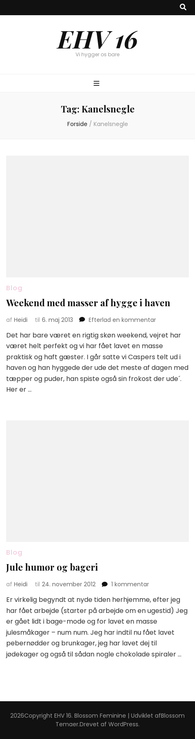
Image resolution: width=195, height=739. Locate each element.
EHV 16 (97, 38)
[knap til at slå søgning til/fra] (183, 7)
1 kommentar (130, 584)
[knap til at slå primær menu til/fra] (97, 84)
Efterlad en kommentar (122, 320)
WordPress (123, 724)
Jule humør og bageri (52, 567)
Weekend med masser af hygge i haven (88, 302)
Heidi (21, 320)
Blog (14, 288)
